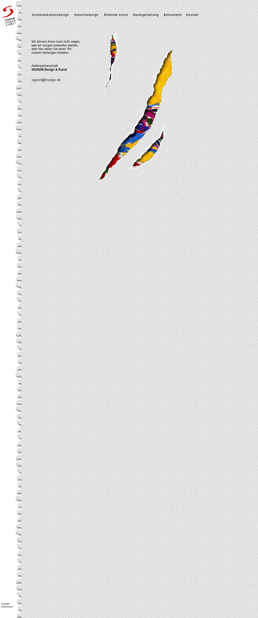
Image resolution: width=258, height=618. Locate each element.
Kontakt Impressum (6, 605)
